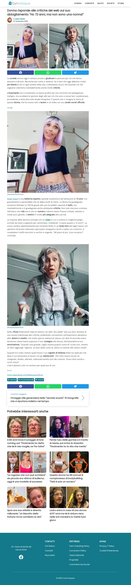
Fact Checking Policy (79, 546)
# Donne (12, 379)
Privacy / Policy (107, 546)
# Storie (39, 379)
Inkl (11, 108)
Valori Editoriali (76, 555)
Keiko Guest (12, 198)
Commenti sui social (79, 564)
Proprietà (73, 559)
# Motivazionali (26, 379)
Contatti (49, 550)
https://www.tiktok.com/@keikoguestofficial (25, 375)
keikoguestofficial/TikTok (15, 194)
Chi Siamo (50, 546)
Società (110, 3)
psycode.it (50, 555)
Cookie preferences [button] (109, 550)
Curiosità (89, 3)
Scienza (78, 3)
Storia (121, 3)
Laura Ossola (20, 19)
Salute (100, 3)
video (47, 219)
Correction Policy (77, 550)
